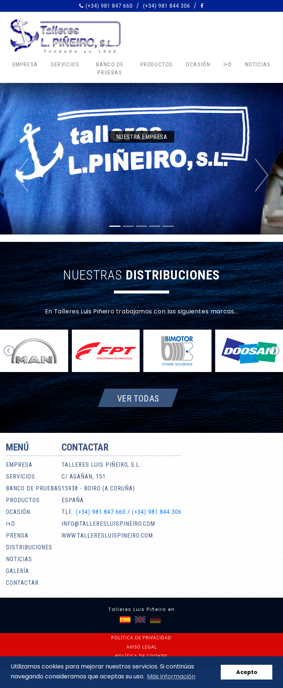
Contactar (22, 582)
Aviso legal (141, 647)
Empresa (25, 64)
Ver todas (138, 398)
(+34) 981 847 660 (109, 6)
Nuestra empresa (141, 136)
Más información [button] (171, 676)
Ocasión (198, 64)
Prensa (17, 535)
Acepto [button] (246, 672)
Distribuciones (29, 547)
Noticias (258, 64)
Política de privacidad (141, 638)
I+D (228, 64)
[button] (21, 175)
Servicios (65, 64)
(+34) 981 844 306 (166, 6)
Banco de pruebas (110, 68)
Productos (156, 64)
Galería (17, 570)
